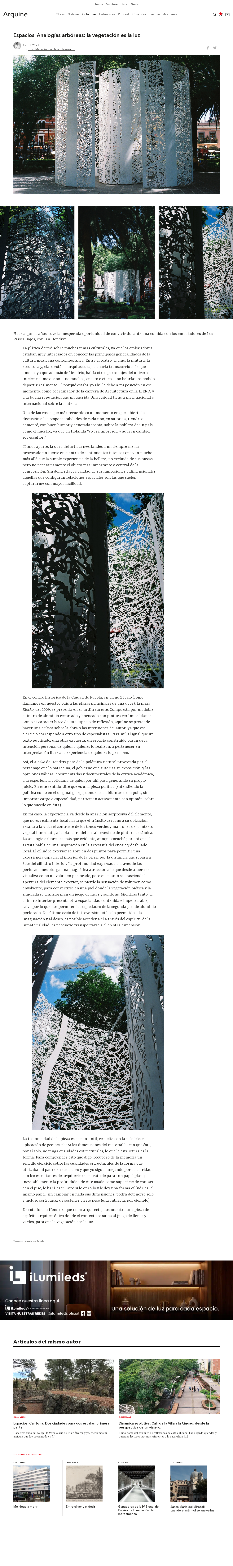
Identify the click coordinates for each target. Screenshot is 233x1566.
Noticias (123, 1463)
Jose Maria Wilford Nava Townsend (51, 49)
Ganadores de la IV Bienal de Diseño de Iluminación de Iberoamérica (138, 1510)
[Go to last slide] (9, 262)
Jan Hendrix (25, 1241)
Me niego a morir (25, 1506)
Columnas (19, 1417)
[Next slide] (224, 262)
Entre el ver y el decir (80, 1506)
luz (34, 1241)
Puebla (40, 1241)
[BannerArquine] (116, 1319)
